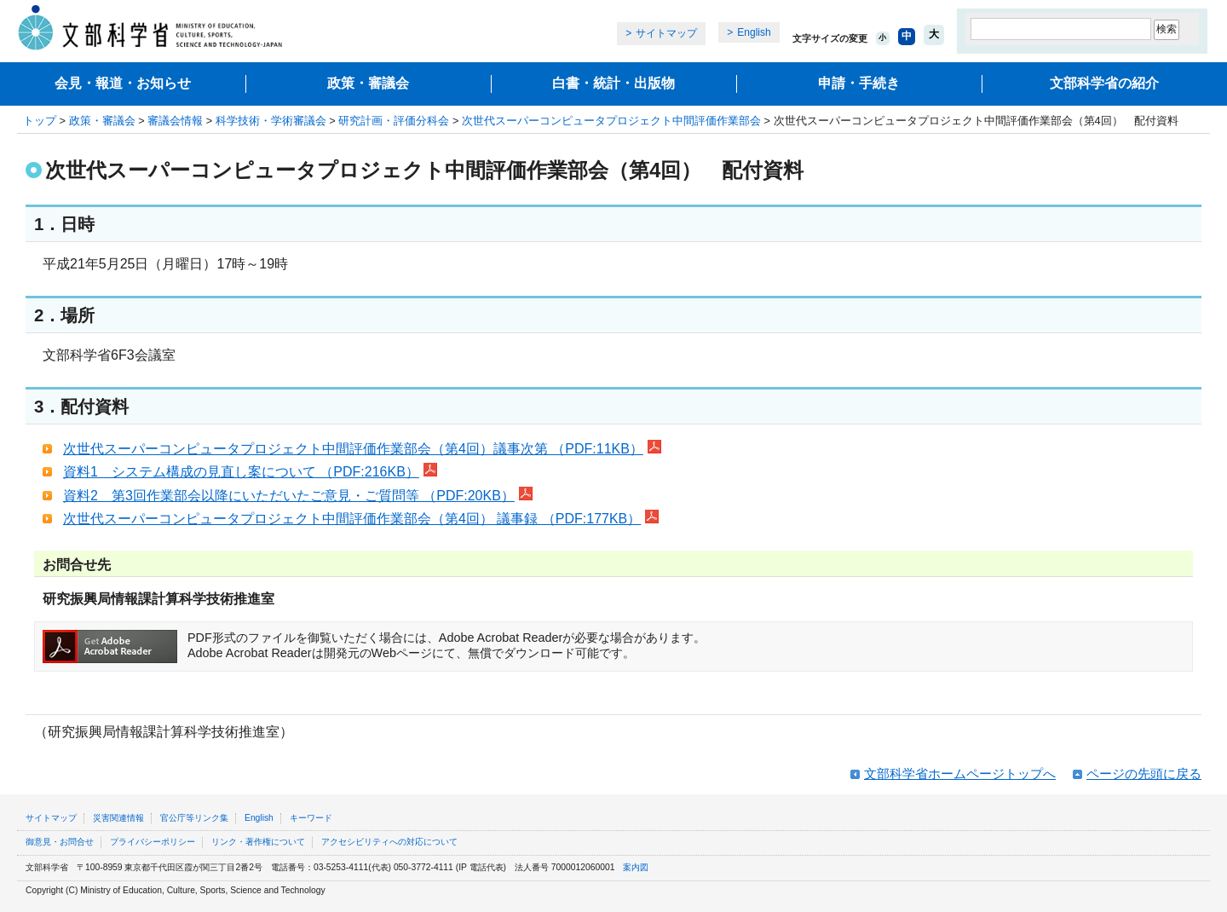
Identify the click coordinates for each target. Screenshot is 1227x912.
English (753, 32)
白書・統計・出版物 (613, 83)
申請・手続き (859, 83)
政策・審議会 (368, 83)
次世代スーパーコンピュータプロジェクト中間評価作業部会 (611, 120)
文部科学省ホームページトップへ (960, 773)
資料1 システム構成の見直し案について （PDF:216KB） (250, 472)
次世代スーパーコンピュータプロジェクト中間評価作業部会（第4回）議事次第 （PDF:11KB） (362, 449)
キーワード (311, 818)
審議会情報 (175, 120)
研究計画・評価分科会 (393, 120)
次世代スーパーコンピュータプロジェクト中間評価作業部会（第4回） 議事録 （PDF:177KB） (361, 518)
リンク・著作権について (258, 841)
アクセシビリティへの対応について (389, 841)
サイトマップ (666, 33)
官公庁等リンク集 (194, 818)
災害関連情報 (118, 818)
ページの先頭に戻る (1143, 773)
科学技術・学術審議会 (271, 120)
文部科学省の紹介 (1104, 83)
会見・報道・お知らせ (123, 83)
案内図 (635, 867)
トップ (39, 120)
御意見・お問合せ (60, 841)
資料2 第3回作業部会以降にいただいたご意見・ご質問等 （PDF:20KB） (298, 495)
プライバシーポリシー (152, 841)
